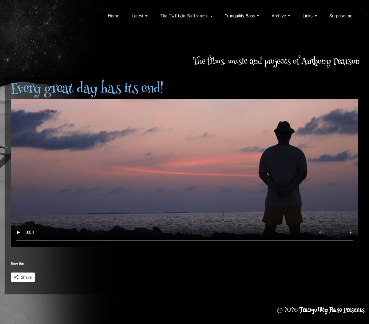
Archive (281, 15)
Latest (140, 15)
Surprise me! (341, 15)
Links (310, 15)
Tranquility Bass (242, 15)
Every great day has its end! (87, 89)
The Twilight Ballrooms (186, 16)
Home (113, 15)
